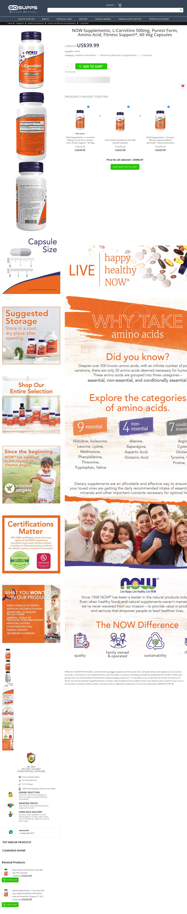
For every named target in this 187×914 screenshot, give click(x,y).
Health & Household (36, 23)
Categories (20, 23)
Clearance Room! (13, 850)
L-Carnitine (84, 23)
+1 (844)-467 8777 (26, 833)
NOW (77, 51)
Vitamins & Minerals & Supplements (62, 23)
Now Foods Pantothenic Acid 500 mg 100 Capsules (120, 141)
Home (10, 23)
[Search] (114, 10)
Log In (109, 5)
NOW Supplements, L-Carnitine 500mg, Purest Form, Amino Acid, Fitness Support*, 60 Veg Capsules (80, 140)
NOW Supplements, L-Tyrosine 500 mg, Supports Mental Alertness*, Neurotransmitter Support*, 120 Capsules (160, 140)
